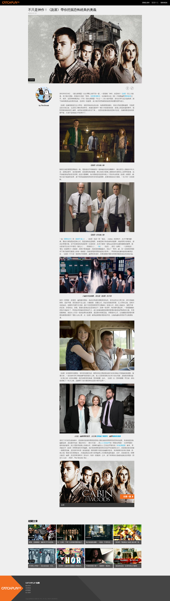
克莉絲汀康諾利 (102, 436)
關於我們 (28, 585)
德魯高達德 (116, 436)
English (145, 3)
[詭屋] (97, 484)
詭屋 (124, 94)
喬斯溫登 (128, 96)
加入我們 (28, 592)
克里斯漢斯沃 (95, 96)
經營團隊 (28, 590)
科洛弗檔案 (121, 445)
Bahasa (164, 3)
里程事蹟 (28, 588)
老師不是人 (80, 239)
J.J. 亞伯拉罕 (105, 443)
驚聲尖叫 (67, 239)
